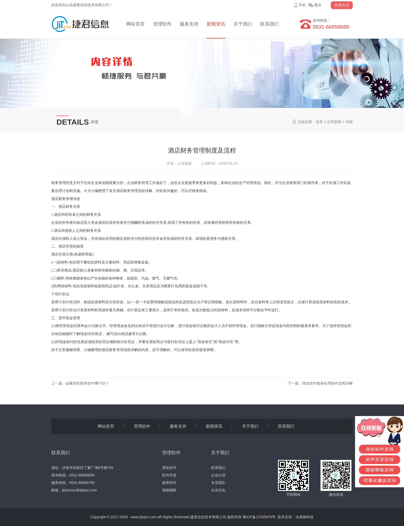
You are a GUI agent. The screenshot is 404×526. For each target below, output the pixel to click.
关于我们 (242, 24)
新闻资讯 (216, 24)
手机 (302, 5)
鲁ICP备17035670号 (259, 517)
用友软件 (169, 468)
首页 (319, 122)
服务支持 (189, 24)
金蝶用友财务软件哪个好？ (87, 383)
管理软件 (162, 24)
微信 (317, 5)
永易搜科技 (305, 517)
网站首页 (135, 24)
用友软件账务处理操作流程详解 (327, 383)
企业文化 (218, 490)
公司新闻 (334, 122)
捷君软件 (169, 483)
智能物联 (169, 490)
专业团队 (218, 483)
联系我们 (269, 24)
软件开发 (169, 475)
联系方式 (342, 5)
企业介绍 (218, 475)
